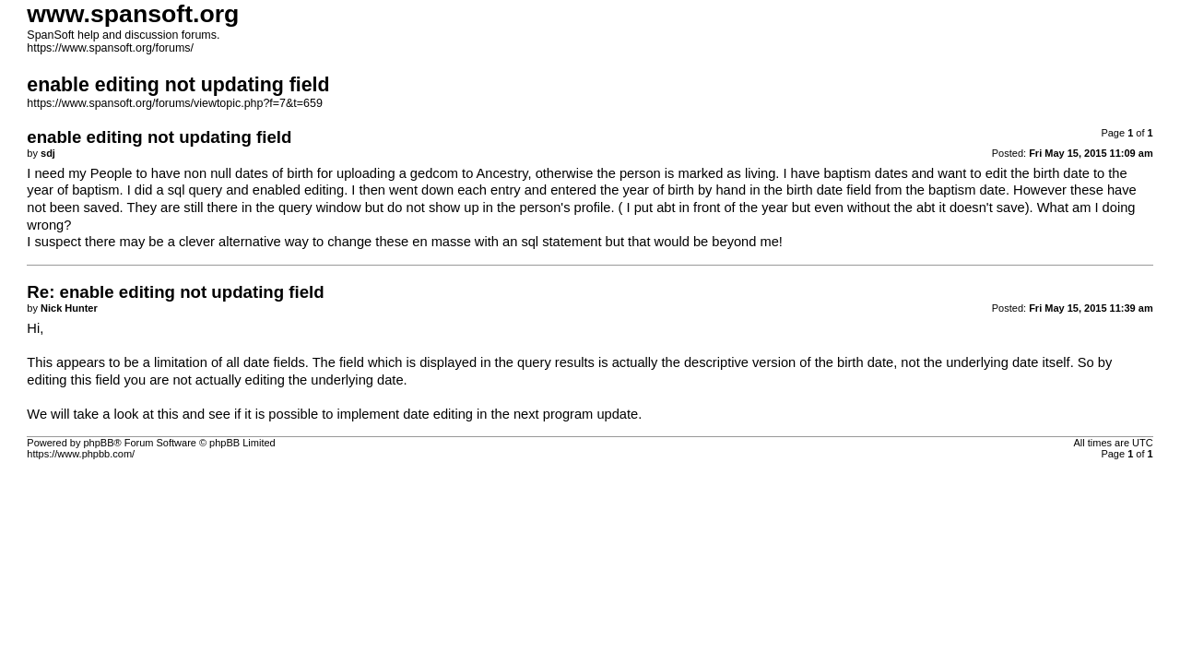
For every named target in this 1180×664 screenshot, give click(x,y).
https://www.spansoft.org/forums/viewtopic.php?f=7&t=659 (175, 103)
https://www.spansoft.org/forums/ (110, 48)
